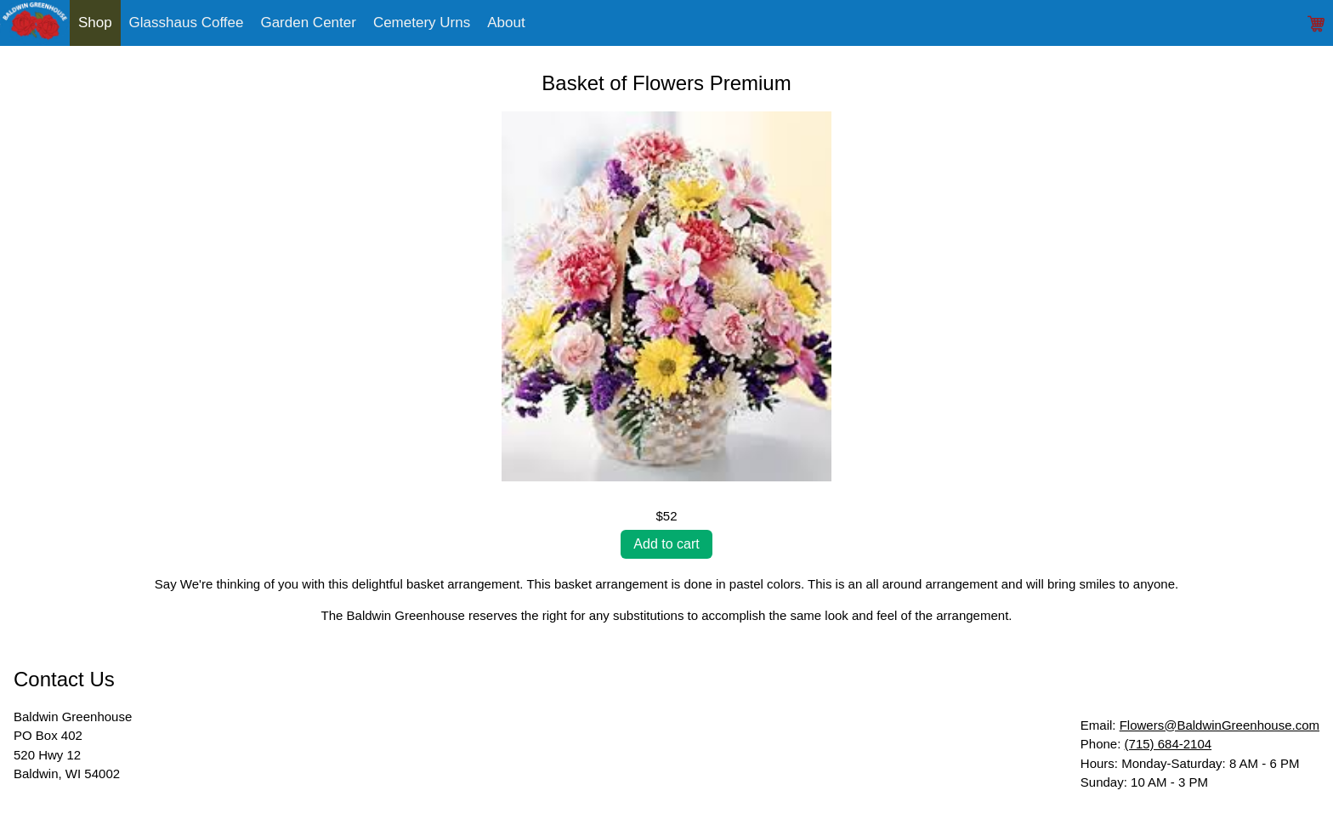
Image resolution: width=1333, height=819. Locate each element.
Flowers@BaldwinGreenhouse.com (1219, 725)
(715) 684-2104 (1168, 744)
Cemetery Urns (421, 22)
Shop (95, 22)
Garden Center (307, 22)
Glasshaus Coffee (186, 22)
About (506, 22)
